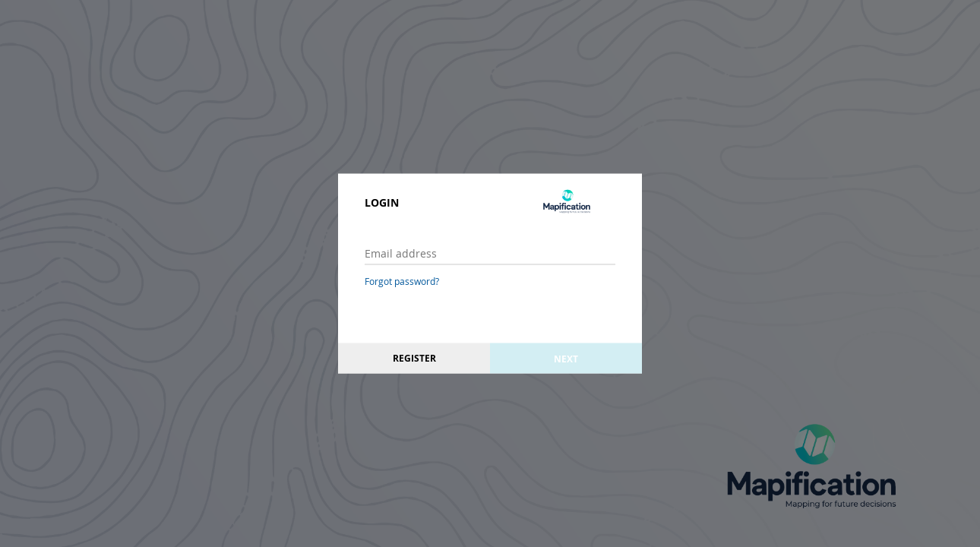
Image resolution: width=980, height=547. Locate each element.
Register (414, 358)
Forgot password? (402, 281)
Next (566, 358)
